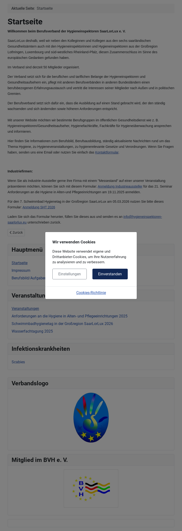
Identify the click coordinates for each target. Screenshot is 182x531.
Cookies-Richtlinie (91, 292)
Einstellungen (69, 274)
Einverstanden (110, 274)
